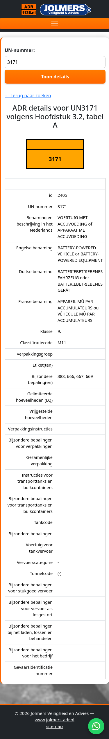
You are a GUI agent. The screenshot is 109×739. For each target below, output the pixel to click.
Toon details (55, 76)
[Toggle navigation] (54, 23)
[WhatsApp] (96, 726)
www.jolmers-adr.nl (54, 719)
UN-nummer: (55, 57)
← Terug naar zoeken (28, 95)
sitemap (54, 726)
